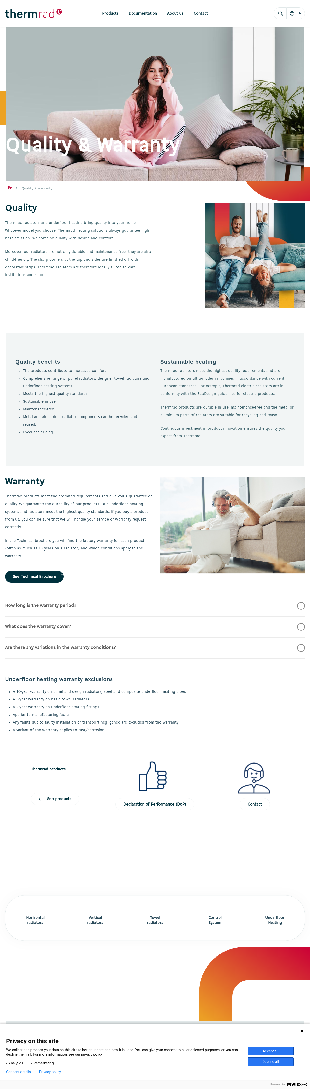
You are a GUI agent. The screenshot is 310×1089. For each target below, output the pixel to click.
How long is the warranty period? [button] (155, 606)
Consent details (18, 1072)
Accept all (271, 1051)
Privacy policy (50, 1072)
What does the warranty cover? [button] (155, 627)
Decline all (270, 1062)
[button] (34, 577)
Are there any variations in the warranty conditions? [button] (155, 648)
